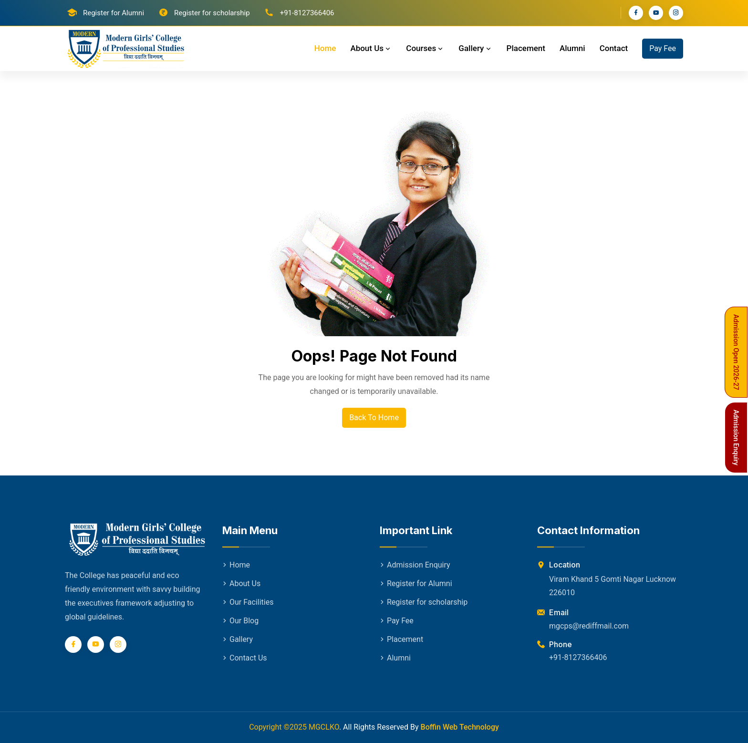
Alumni (572, 48)
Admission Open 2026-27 (736, 352)
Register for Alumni (113, 13)
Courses (425, 48)
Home (325, 48)
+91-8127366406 (578, 657)
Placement (526, 48)
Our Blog (240, 620)
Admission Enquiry (415, 564)
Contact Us (244, 657)
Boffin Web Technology (460, 727)
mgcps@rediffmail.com (589, 625)
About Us (371, 48)
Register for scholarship (212, 13)
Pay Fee (662, 48)
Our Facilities (247, 602)
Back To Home (374, 417)
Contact (614, 48)
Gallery (475, 48)
